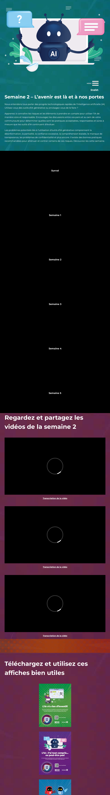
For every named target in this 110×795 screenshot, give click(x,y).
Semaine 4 (55, 348)
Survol (55, 170)
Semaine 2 (55, 259)
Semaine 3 (55, 304)
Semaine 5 (55, 393)
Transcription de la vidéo (55, 498)
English (94, 90)
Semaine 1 (55, 215)
